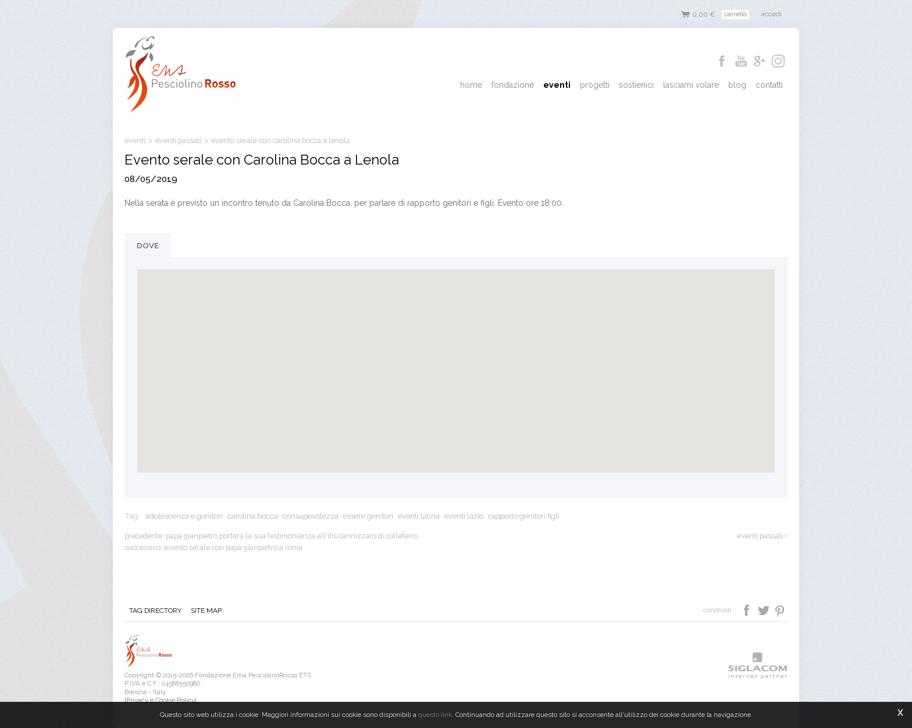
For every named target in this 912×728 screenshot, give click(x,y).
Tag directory (155, 610)
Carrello (735, 14)
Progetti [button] (595, 85)
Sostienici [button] (636, 85)
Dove (148, 245)
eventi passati (178, 140)
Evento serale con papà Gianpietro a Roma (233, 547)
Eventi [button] (557, 85)
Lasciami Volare (691, 85)
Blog (737, 85)
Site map (206, 610)
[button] (456, 360)
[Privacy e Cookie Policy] (160, 700)
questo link (435, 715)
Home (471, 85)
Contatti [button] (769, 85)
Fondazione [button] (512, 85)
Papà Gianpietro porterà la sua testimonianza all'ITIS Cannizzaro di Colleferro (292, 535)
